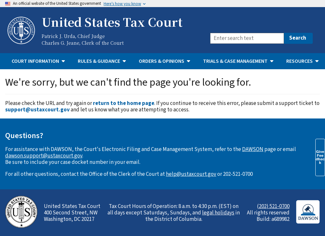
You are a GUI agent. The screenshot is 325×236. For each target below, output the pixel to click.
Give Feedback (320, 157)
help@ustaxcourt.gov (191, 174)
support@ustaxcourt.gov (37, 110)
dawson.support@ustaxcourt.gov (43, 156)
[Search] (247, 38)
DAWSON (252, 149)
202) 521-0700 (274, 206)
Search (297, 38)
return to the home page (123, 103)
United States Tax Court (112, 22)
